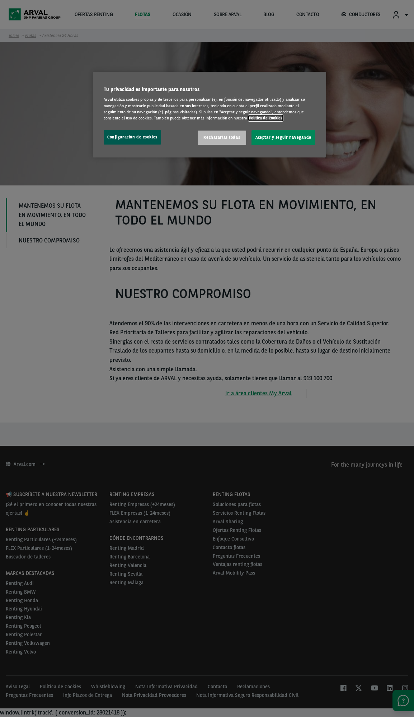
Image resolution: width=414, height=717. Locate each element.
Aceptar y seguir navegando (283, 137)
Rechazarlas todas (221, 137)
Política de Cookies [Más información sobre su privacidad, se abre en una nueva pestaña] (265, 118)
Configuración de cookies (132, 137)
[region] (209, 114)
